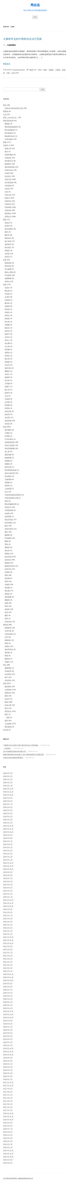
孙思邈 (7, 349)
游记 (6, 708)
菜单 (35, 17)
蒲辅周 (7, 377)
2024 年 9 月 (8, 835)
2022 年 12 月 (8, 900)
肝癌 (6, 612)
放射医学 (8, 244)
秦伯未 (7, 303)
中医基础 (8, 185)
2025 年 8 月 (8, 801)
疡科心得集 (9, 272)
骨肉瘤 (7, 587)
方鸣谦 (7, 383)
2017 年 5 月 (8, 1101)
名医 (4, 284)
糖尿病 (7, 659)
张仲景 (7, 417)
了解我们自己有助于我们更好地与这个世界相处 (20, 745)
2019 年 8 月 (8, 1024)
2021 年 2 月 (8, 968)
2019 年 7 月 (8, 1027)
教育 (6, 696)
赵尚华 (7, 331)
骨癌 (6, 618)
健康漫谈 (8, 668)
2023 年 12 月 (8, 863)
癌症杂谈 (8, 557)
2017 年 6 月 (8, 1098)
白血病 (7, 513)
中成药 (7, 173)
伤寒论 (7, 281)
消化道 (7, 253)
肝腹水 (7, 662)
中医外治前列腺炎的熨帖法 (13, 758)
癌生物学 (8, 476)
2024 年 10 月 (8, 832)
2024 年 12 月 (8, 826)
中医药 (5, 145)
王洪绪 (7, 402)
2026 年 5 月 (8, 773)
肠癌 (31, 70)
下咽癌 (7, 433)
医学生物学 (9, 229)
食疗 (6, 677)
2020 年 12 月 (8, 974)
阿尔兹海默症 (10, 130)
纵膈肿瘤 (8, 458)
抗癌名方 (8, 507)
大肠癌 (57, 70)
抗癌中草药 (9, 529)
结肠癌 (51, 70)
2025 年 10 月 (8, 795)
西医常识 (8, 238)
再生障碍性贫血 (10, 470)
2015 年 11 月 (8, 1153)
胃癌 (6, 581)
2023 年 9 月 (8, 872)
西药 (6, 232)
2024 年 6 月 (8, 844)
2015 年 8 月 (8, 1163)
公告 (4, 114)
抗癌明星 (8, 516)
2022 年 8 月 (8, 912)
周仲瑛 (7, 309)
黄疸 (6, 501)
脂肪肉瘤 (8, 454)
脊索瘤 (7, 482)
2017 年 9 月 (8, 1088)
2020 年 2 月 (8, 1005)
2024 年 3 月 (8, 853)
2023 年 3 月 (8, 891)
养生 (4, 665)
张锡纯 (7, 306)
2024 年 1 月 (8, 860)
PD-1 (7, 492)
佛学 (6, 720)
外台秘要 (8, 269)
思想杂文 (8, 711)
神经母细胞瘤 (10, 448)
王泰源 (7, 399)
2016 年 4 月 (8, 1138)
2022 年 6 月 (8, 918)
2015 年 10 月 (8, 1156)
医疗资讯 (8, 241)
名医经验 (8, 420)
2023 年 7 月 (8, 878)
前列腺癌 (8, 430)
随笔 (6, 702)
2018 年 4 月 (8, 1073)
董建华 (7, 371)
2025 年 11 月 (8, 792)
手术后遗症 (9, 439)
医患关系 (8, 467)
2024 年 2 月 (8, 857)
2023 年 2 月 (8, 894)
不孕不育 (8, 631)
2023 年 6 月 (8, 881)
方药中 (7, 337)
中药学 (7, 189)
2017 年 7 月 (8, 1095)
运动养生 (8, 674)
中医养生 (8, 680)
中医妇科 (8, 158)
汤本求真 (8, 411)
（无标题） (7, 748)
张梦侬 (7, 408)
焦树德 (7, 362)
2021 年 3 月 (8, 965)
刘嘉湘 (7, 300)
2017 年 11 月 (8, 1082)
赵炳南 (7, 318)
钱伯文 (7, 328)
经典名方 (8, 216)
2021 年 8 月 (8, 949)
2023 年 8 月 (8, 875)
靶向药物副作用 (10, 504)
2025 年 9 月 (8, 798)
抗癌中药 (8, 179)
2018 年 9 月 (8, 1058)
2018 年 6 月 (8, 1067)
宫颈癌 (7, 572)
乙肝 (6, 637)
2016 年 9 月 (8, 1122)
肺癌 (6, 575)
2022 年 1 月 (8, 934)
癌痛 (6, 603)
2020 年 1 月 (8, 1008)
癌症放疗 (8, 247)
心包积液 (8, 489)
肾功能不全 (9, 161)
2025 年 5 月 (8, 810)
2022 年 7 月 (8, 915)
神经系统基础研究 (11, 127)
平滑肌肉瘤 (9, 510)
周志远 (35, 5)
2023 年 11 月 (8, 866)
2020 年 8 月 (8, 986)
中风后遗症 (9, 139)
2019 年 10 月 (8, 1017)
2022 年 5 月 (8, 921)
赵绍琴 (7, 414)
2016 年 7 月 (8, 1129)
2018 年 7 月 (8, 1064)
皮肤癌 (7, 594)
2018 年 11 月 (8, 1051)
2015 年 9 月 (8, 1160)
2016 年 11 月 (8, 1116)
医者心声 (8, 148)
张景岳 (7, 356)
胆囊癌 (7, 464)
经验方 (7, 198)
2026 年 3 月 (8, 779)
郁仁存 (7, 390)
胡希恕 (7, 352)
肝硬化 (7, 646)
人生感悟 (8, 724)
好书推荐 (8, 275)
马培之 (7, 374)
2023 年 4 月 (8, 887)
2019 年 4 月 (8, 1036)
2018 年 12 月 (8, 1048)
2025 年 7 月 (8, 804)
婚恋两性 (8, 686)
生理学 (7, 226)
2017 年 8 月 (8, 1092)
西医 (4, 219)
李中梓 (7, 380)
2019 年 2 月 (8, 1042)
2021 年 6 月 (8, 955)
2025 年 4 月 (8, 813)
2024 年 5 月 (8, 847)
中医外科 (8, 204)
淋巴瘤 (7, 591)
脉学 (6, 151)
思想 (4, 683)
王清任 (7, 297)
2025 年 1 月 (8, 822)
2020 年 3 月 (8, 1002)
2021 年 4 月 (8, 962)
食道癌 (7, 609)
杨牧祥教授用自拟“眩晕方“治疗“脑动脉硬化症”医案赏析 (23, 754)
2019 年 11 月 (8, 1014)
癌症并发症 (9, 519)
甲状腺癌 (8, 538)
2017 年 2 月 (8, 1107)
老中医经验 (9, 182)
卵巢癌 (7, 553)
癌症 (4, 427)
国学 (6, 714)
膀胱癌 (7, 547)
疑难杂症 (8, 640)
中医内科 (8, 210)
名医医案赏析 (10, 442)
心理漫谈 (8, 690)
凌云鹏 (7, 343)
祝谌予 (7, 334)
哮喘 (6, 656)
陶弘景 (7, 291)
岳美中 (7, 288)
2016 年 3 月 (8, 1141)
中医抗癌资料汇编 (11, 498)
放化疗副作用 (10, 473)
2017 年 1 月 (8, 1110)
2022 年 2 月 (8, 931)
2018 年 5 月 (8, 1070)
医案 (4, 142)
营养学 (7, 257)
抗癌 (13, 73)
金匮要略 (8, 278)
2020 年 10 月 (8, 980)
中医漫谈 (8, 207)
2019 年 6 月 (8, 1030)
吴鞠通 (7, 325)
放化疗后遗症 (10, 445)
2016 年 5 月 (8, 1135)
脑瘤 (6, 541)
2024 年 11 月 (8, 829)
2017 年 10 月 (8, 1085)
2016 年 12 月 (8, 1113)
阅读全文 (6, 64)
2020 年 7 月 (8, 989)
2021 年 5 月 (8, 959)
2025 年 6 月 (8, 807)
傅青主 (7, 315)
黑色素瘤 (8, 597)
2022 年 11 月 (8, 903)
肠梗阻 (7, 535)
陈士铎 (7, 322)
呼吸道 (7, 250)
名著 (4, 260)
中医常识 (8, 201)
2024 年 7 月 (8, 841)
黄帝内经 (8, 266)
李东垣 (7, 424)
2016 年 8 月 (8, 1126)
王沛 (6, 396)
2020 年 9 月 (8, 983)
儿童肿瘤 (8, 479)
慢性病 (5, 625)
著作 (4, 105)
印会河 (7, 365)
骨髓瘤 (7, 461)
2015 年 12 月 (8, 1150)
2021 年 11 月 (8, 940)
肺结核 (7, 652)
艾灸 (6, 192)
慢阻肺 (5, 111)
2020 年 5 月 (8, 996)
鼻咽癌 (7, 563)
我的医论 (8, 213)
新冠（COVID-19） (10, 117)
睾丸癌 (7, 550)
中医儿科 (8, 195)
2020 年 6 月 (8, 993)
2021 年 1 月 (8, 971)
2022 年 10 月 (8, 906)
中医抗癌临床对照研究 (13, 495)
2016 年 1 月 (8, 1147)
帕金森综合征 (10, 136)
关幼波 (7, 294)
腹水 (6, 526)
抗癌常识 (8, 560)
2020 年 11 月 (8, 977)
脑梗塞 (7, 124)
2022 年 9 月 (8, 909)
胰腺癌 (7, 600)
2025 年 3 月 (8, 816)
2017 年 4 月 (8, 1104)
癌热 (6, 606)
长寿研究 (8, 671)
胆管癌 (7, 485)
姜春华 (7, 393)
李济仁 (7, 340)
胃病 (6, 643)
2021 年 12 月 (8, 937)
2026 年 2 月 (8, 782)
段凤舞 (7, 405)
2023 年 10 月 (8, 869)
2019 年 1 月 (8, 1045)
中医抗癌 (8, 621)
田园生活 (8, 693)
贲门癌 (7, 451)
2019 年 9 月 (8, 1020)
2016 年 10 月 (8, 1119)
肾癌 (6, 544)
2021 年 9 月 (8, 946)
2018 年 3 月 (8, 1076)
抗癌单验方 (9, 523)
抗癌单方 (8, 176)
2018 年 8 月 (8, 1061)
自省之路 (8, 705)
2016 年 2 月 (8, 1144)
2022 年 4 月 (8, 925)
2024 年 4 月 (8, 850)
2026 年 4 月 (8, 776)
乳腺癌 (7, 584)
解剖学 (7, 235)
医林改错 (8, 263)
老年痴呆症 (9, 133)
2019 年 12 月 (8, 1011)
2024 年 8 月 (8, 838)
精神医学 (8, 164)
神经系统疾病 (8, 121)
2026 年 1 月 (8, 785)
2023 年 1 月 (8, 897)
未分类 (5, 730)
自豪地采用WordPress (25, 1178)
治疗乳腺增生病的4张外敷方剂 (14, 751)
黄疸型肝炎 (9, 649)
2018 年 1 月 (8, 1079)
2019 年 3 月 (8, 1039)
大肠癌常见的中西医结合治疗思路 (22, 38)
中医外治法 (9, 170)
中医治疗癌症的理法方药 (14, 108)
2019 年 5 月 (8, 1033)
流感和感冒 (9, 155)
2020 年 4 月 (8, 999)
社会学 (7, 699)
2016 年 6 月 (8, 1132)
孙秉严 (7, 386)
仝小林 (7, 346)
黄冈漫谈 (8, 727)
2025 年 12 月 (8, 788)
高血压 (7, 223)
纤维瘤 (7, 436)
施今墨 (7, 359)
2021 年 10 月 (8, 943)
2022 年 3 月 (8, 928)
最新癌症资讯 (10, 566)
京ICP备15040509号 (10, 1178)
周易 (8, 717)
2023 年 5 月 (8, 884)
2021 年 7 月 (8, 952)
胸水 (6, 532)
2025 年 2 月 (8, 819)
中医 (8, 73)
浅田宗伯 (8, 368)
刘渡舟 (7, 312)
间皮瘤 (7, 578)
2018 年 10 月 (8, 1054)
